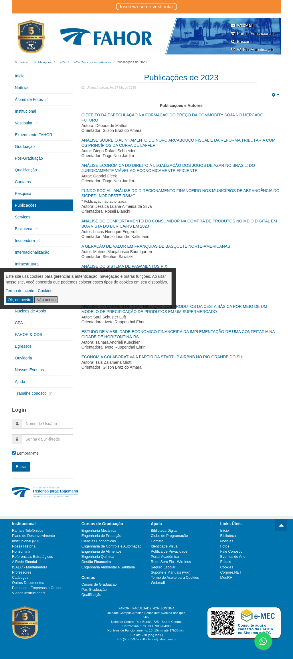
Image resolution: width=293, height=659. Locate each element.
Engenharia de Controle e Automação (112, 546)
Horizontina (21, 552)
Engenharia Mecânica (99, 531)
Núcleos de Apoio (30, 311)
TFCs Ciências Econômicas (91, 62)
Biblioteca (24, 228)
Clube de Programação (169, 536)
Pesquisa (23, 193)
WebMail (241, 25)
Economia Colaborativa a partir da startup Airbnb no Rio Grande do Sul (163, 357)
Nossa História (23, 546)
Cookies (226, 567)
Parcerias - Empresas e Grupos (37, 588)
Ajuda (20, 381)
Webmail (158, 583)
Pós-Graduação (29, 158)
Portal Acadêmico (165, 557)
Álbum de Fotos (29, 99)
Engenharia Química (98, 557)
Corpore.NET (230, 572)
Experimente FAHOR (33, 134)
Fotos (224, 546)
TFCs (62, 62)
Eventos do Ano (233, 557)
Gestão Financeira (96, 562)
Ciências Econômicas (99, 541)
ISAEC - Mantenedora (29, 567)
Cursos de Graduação (99, 584)
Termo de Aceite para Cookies (175, 578)
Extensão (23, 299)
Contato (157, 541)
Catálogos (20, 578)
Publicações (43, 62)
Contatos (23, 181)
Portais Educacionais (252, 33)
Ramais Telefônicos (27, 531)
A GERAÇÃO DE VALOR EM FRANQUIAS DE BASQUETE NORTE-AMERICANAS (156, 246)
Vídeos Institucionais (28, 593)
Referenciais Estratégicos (32, 557)
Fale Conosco (231, 552)
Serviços (22, 217)
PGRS (20, 275)
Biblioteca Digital (164, 531)
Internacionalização (32, 252)
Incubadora (25, 240)
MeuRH (226, 578)
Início (24, 62)
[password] (47, 439)
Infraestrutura (27, 264)
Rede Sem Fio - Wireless (171, 562)
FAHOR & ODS (28, 334)
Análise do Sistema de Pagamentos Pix (124, 266)
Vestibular (24, 123)
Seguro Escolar (163, 567)
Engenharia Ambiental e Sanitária (108, 567)
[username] (47, 424)
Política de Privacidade (169, 552)
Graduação (25, 146)
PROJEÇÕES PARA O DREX (108, 286)
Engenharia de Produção (101, 536)
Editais (225, 562)
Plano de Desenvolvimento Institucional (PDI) (33, 538)
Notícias (22, 87)
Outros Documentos (28, 583)
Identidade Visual (164, 546)
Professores (21, 572)
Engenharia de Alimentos (102, 552)
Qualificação (26, 170)
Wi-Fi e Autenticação (252, 49)
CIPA (19, 287)
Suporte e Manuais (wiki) (171, 572)
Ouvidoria (23, 358)
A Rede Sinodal (24, 562)
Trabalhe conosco (31, 393)
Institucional (25, 111)
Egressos (23, 346)
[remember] (14, 453)
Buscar (240, 41)
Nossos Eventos (29, 369)
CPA (19, 322)
